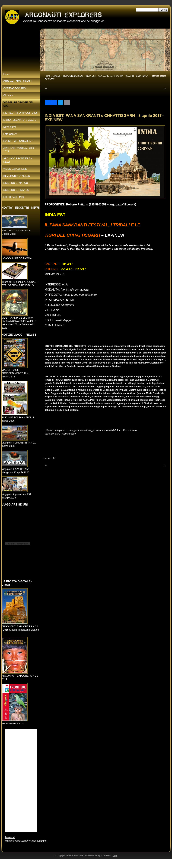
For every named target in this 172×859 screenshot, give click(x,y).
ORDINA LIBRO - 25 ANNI (17, 81)
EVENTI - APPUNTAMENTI (18, 141)
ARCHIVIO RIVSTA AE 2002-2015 (19, 150)
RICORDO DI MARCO (15, 182)
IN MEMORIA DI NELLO (16, 175)
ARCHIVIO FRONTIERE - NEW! (17, 160)
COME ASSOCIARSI (14, 88)
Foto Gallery (10, 134)
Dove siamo (9, 126)
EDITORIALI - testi (13, 197)
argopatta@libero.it (122, 204)
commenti (47, 458)
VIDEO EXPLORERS (15, 168)
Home (47, 76)
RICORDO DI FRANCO (16, 190)
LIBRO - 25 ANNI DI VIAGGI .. (19, 119)
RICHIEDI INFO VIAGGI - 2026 (20, 112)
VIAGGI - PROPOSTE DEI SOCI (68, 76)
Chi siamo (8, 95)
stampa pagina (159, 76)
